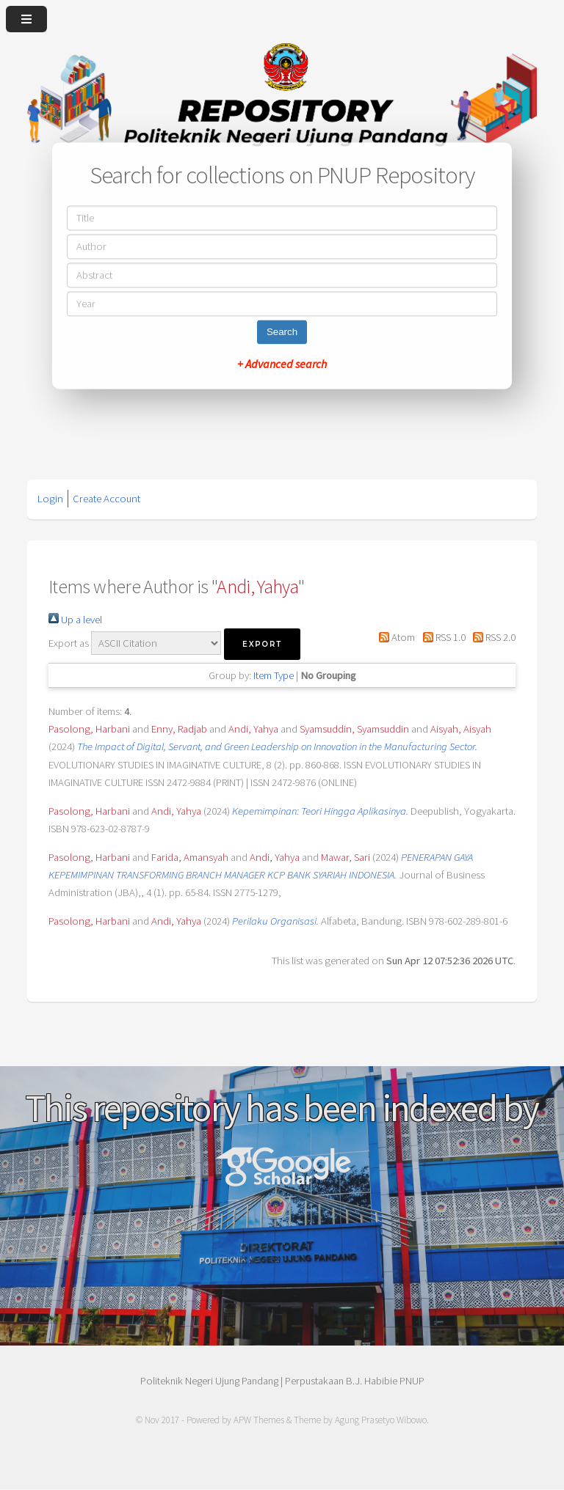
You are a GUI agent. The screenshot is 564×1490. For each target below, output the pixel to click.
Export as (68, 643)
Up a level (75, 619)
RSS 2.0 (492, 637)
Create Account (106, 498)
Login (50, 498)
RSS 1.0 (441, 637)
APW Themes (259, 1420)
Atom (394, 637)
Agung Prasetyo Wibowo (381, 1420)
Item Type (273, 675)
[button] (262, 644)
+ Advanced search (282, 364)
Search (282, 332)
